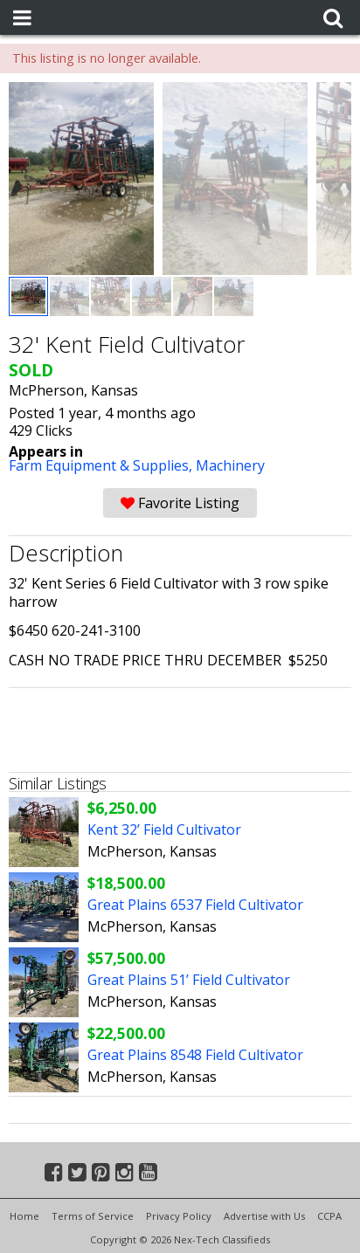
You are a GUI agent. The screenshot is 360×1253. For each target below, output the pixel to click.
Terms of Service (93, 1215)
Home (24, 1215)
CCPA (329, 1215)
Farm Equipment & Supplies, (102, 465)
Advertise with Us (264, 1215)
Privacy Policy (178, 1215)
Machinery (230, 465)
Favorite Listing (180, 503)
